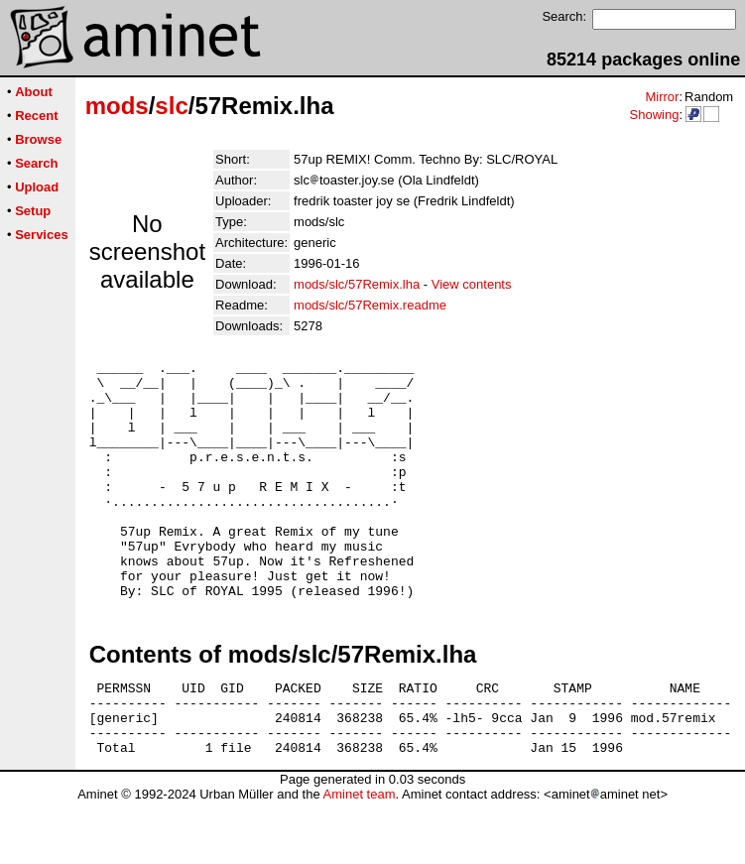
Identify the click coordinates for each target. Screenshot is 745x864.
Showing (654, 114)
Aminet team (358, 856)
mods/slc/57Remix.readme (370, 305)
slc (171, 105)
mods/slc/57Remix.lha (357, 284)
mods (117, 105)
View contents (472, 284)
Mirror (662, 96)
